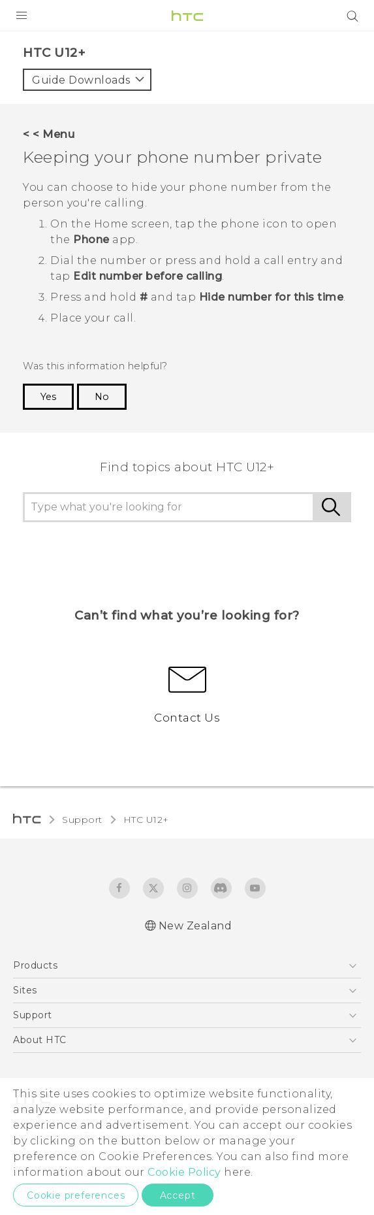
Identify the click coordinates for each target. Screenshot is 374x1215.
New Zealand (195, 926)
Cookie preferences (76, 1195)
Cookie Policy (184, 1172)
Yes (48, 397)
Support (82, 819)
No (102, 397)
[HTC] (187, 16)
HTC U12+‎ (146, 819)
